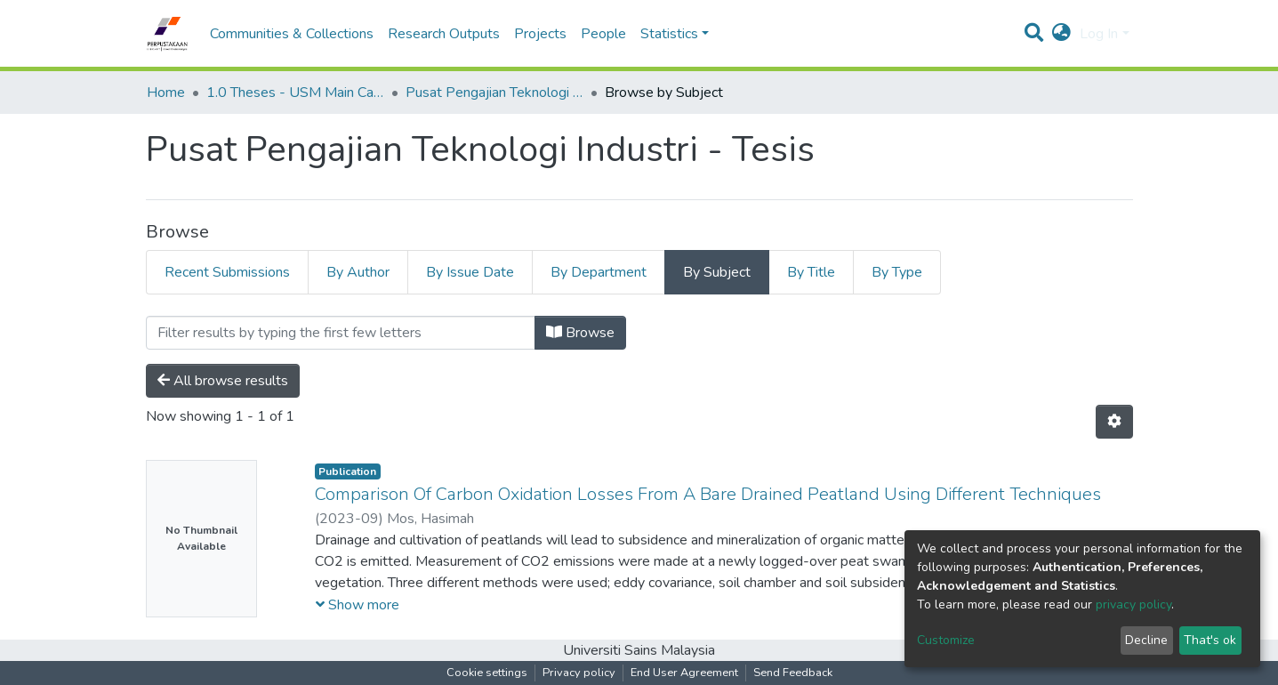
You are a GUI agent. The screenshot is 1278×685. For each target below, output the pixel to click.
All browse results (222, 381)
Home (166, 92)
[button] (1061, 33)
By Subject (717, 272)
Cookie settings (486, 673)
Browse (580, 332)
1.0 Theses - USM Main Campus (295, 92)
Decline (1146, 640)
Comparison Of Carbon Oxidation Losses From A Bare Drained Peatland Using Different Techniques (708, 494)
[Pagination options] (1114, 422)
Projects (540, 34)
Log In (1099, 34)
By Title (811, 272)
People (603, 34)
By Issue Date (470, 272)
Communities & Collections (292, 34)
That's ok (1210, 640)
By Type (897, 272)
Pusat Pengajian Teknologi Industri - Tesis (494, 92)
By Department (599, 272)
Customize (946, 640)
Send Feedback (792, 673)
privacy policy (1133, 604)
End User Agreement (684, 673)
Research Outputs (444, 34)
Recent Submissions (227, 272)
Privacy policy (579, 673)
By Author (358, 272)
